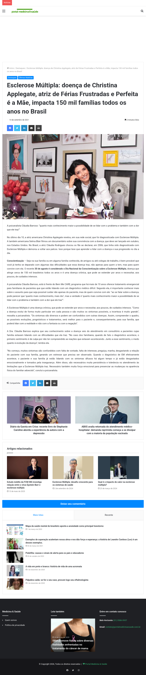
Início (10, 68)
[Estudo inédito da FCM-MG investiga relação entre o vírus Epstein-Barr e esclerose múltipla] (27, 467)
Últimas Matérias (26, 78)
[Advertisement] (73, 39)
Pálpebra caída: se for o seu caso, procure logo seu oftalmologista (57, 580)
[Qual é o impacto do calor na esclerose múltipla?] (118, 467)
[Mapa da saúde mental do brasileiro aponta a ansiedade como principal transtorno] (15, 530)
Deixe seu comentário (73, 503)
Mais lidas (38, 515)
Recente (109, 515)
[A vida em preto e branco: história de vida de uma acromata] (15, 571)
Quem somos (11, 621)
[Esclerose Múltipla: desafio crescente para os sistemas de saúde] (73, 467)
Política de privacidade (15, 626)
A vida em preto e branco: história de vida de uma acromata (54, 567)
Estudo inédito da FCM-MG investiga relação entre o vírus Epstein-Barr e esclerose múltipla (24, 485)
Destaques (20, 68)
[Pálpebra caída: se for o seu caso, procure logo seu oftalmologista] (15, 584)
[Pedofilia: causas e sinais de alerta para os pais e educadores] (15, 557)
